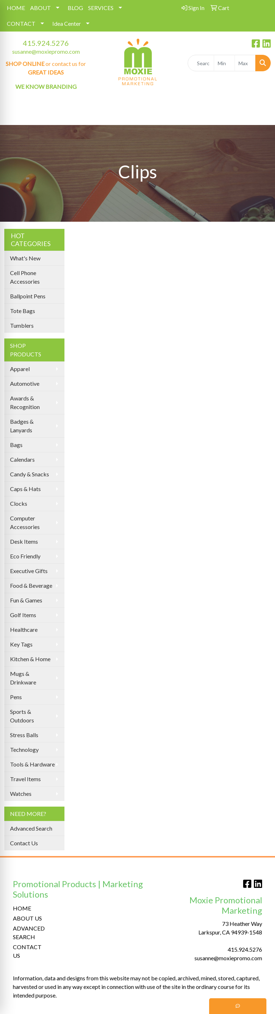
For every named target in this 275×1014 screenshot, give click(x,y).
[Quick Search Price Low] (224, 63)
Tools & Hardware (32, 764)
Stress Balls (24, 734)
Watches (21, 793)
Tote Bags (22, 310)
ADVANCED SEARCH (29, 932)
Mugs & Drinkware (23, 678)
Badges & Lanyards (22, 425)
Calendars (22, 459)
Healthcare (24, 629)
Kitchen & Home (30, 658)
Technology (24, 749)
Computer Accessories (25, 522)
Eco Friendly (25, 556)
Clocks (18, 503)
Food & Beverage (31, 585)
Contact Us (24, 843)
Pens (16, 696)
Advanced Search (31, 828)
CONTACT (21, 23)
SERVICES (101, 7)
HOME (16, 7)
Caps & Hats (25, 488)
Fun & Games (26, 600)
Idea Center (66, 23)
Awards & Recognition (25, 402)
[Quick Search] (201, 63)
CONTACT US (27, 951)
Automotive (24, 383)
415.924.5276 (46, 43)
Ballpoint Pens (27, 296)
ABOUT (40, 7)
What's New (25, 258)
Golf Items (23, 614)
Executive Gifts (29, 570)
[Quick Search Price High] (245, 63)
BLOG (75, 7)
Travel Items (25, 778)
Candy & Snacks (29, 474)
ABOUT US (27, 918)
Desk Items (24, 541)
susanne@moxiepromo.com (46, 51)
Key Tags (21, 644)
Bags (16, 444)
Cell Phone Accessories (25, 277)
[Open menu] (261, 114)
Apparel (20, 368)
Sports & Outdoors (22, 716)
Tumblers (22, 325)
